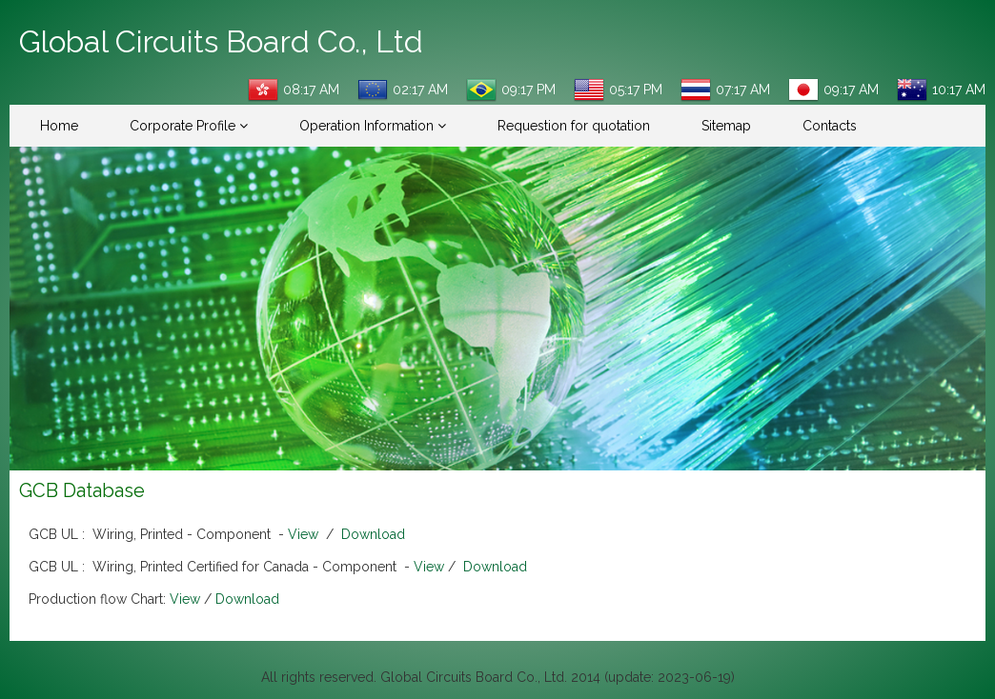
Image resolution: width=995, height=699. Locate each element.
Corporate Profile (189, 125)
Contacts (829, 125)
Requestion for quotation (574, 125)
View (303, 534)
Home (59, 125)
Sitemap (726, 125)
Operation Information (372, 125)
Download (373, 534)
